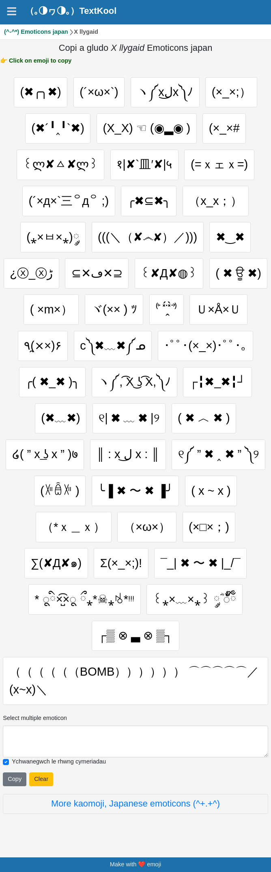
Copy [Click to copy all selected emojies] (15, 781)
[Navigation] (11, 11)
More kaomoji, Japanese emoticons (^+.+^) (135, 805)
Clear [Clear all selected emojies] (41, 781)
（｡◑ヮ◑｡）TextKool (70, 11)
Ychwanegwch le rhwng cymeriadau (59, 763)
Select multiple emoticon (35, 719)
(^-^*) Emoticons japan (36, 31)
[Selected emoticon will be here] (135, 743)
